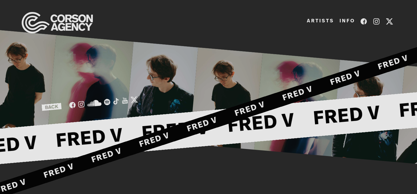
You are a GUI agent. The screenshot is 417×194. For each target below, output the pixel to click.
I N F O (347, 21)
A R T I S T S (320, 21)
